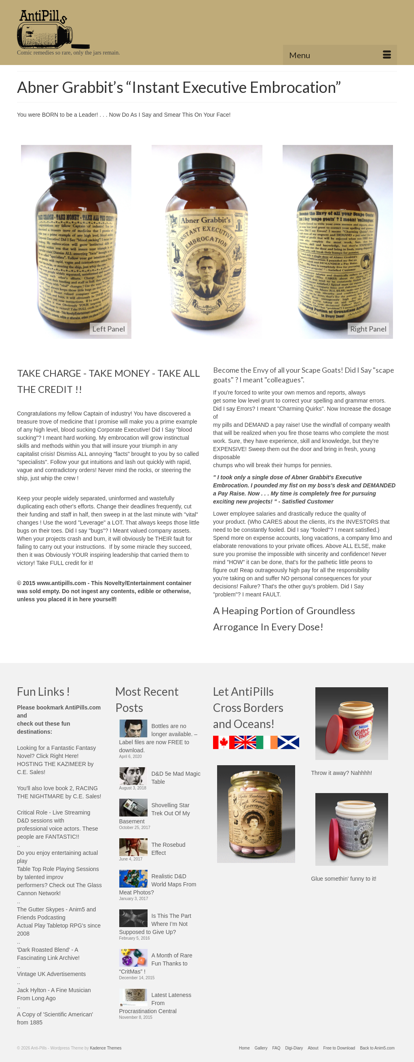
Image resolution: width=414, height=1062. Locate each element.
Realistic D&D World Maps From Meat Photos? (157, 884)
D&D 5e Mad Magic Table (176, 777)
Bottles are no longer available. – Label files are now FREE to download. (158, 738)
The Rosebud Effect (169, 849)
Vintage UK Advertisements (51, 974)
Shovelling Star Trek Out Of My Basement (154, 813)
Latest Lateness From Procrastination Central (155, 1003)
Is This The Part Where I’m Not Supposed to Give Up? (155, 924)
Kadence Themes (105, 1048)
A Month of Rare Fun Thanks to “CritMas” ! (155, 963)
